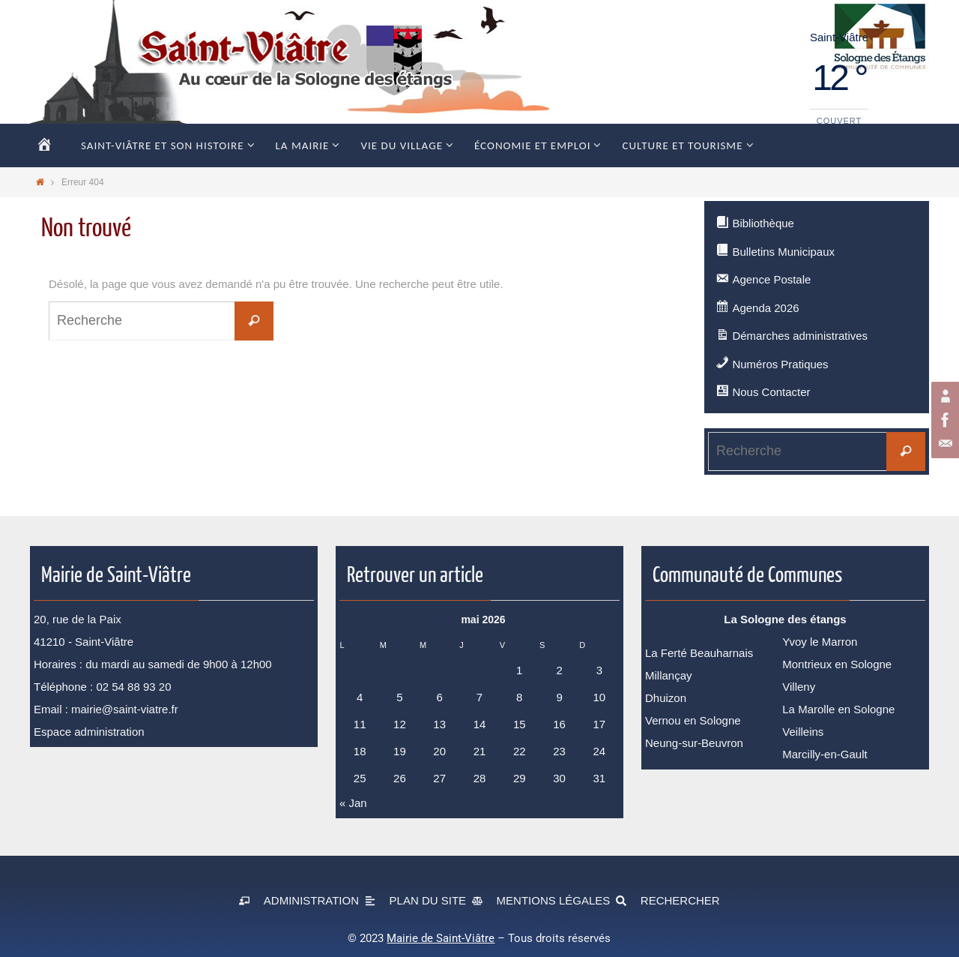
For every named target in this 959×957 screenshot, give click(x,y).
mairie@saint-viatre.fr (124, 709)
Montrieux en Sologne (837, 664)
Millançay (668, 675)
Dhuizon (665, 698)
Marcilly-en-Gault (824, 754)
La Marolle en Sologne (838, 709)
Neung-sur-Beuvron (694, 742)
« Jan (353, 802)
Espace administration (89, 731)
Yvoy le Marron (819, 641)
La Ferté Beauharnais (699, 652)
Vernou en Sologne (693, 720)
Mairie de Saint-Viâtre (440, 938)
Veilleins (802, 731)
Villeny (798, 686)
